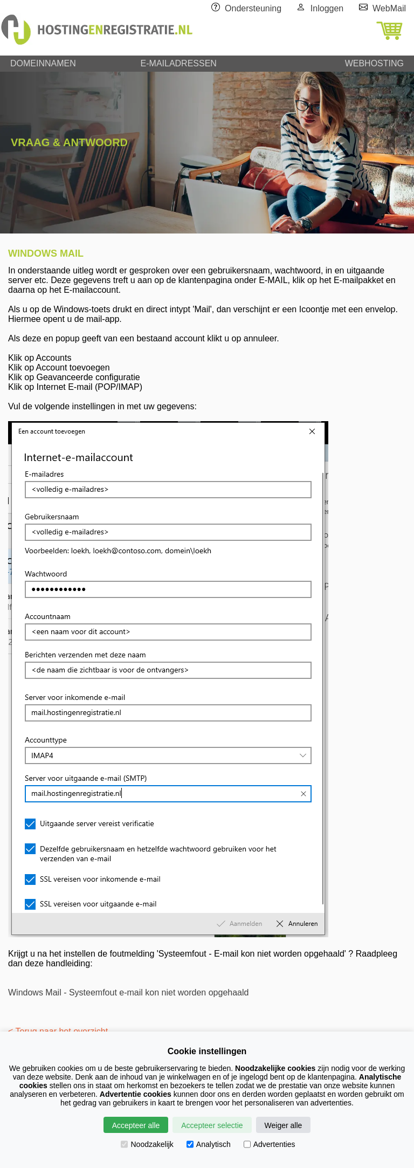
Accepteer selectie (212, 1125)
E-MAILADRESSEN (179, 63)
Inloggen (326, 8)
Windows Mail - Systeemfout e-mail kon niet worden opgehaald (128, 992)
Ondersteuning (253, 8)
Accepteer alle (136, 1125)
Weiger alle (283, 1125)
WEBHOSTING (374, 63)
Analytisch (209, 1144)
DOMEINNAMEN (43, 63)
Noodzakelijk (147, 1144)
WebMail (389, 8)
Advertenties (269, 1144)
